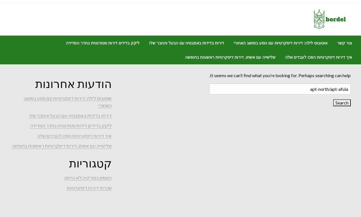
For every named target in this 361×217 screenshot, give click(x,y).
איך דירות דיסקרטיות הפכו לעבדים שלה (318, 57)
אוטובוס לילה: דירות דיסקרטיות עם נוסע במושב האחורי (280, 43)
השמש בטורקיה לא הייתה (88, 177)
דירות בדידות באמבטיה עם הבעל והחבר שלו (186, 43)
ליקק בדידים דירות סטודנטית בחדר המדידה (102, 43)
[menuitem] (344, 43)
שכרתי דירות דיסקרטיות (89, 188)
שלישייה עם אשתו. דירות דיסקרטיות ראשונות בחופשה (230, 57)
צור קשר (344, 43)
